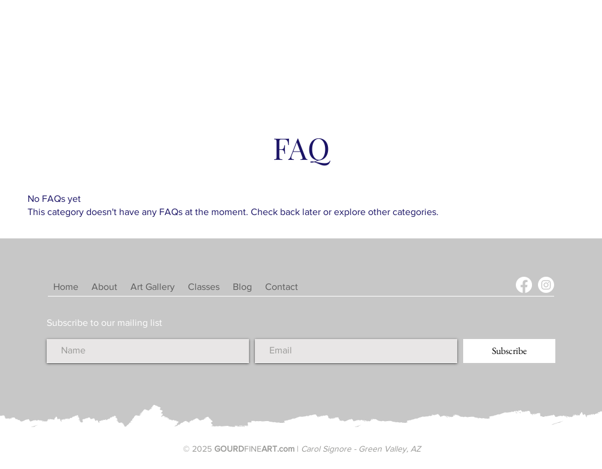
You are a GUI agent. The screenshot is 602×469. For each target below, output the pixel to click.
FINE (253, 448)
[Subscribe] (509, 351)
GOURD (229, 448)
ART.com (278, 448)
